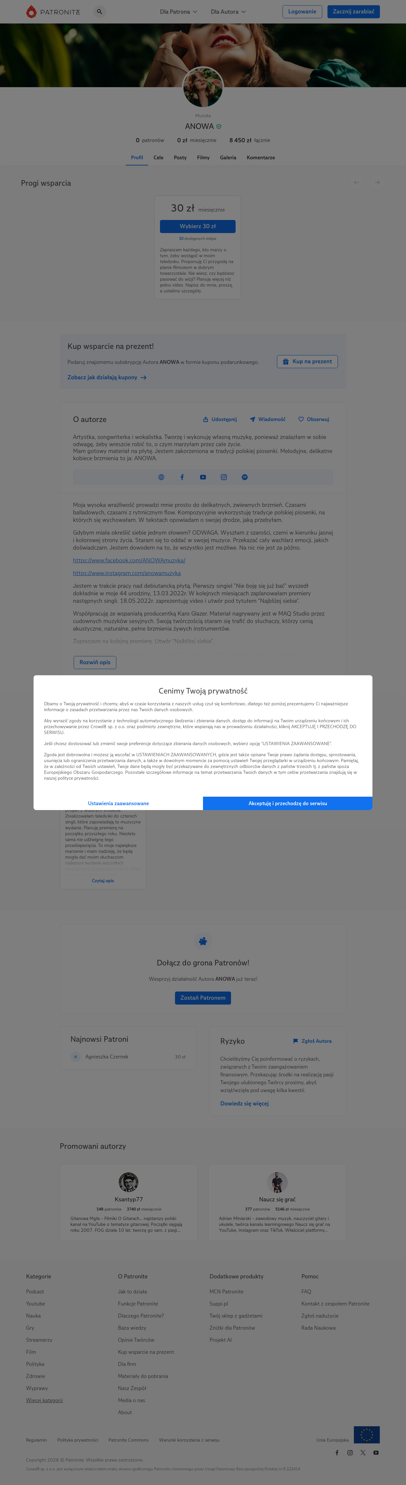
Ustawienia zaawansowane (118, 803)
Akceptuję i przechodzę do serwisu (288, 803)
